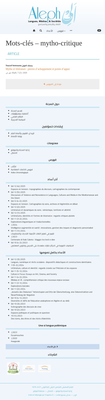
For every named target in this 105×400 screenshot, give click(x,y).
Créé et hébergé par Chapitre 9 (40, 395)
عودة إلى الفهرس (52, 84)
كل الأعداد (52, 346)
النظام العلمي (17, 117)
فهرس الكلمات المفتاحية (22, 169)
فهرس (61, 31)
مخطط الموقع (38, 391)
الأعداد (49, 31)
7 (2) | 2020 (22, 73)
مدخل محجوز (65, 395)
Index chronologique (19, 172)
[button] (41, 30)
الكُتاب (13, 166)
